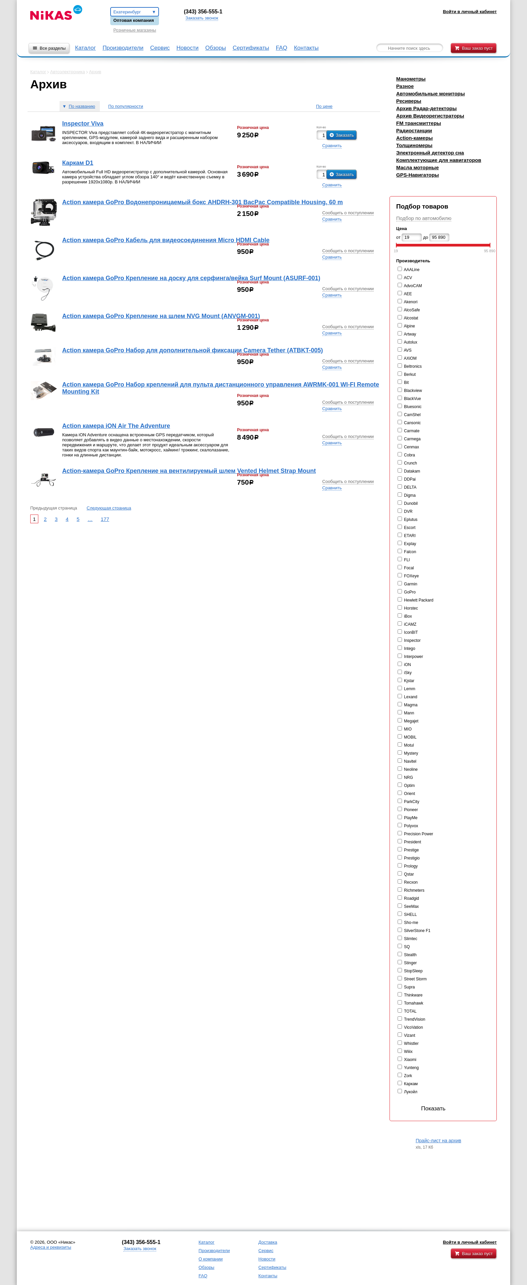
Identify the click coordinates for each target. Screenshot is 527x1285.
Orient (409, 793)
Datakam (412, 471)
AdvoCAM (413, 285)
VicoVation (413, 1027)
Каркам (411, 1083)
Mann (409, 713)
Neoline (411, 769)
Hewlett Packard (418, 600)
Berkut (410, 374)
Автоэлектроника (67, 71)
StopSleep (413, 971)
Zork (408, 1075)
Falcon (410, 551)
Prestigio (412, 858)
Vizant (409, 1035)
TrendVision (414, 1019)
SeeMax (411, 906)
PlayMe (410, 817)
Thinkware (413, 995)
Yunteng (411, 1067)
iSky (408, 672)
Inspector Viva (83, 123)
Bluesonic (412, 406)
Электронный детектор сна (430, 153)
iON (407, 664)
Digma (410, 495)
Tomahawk (413, 1003)
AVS (407, 350)
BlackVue (412, 398)
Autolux (410, 342)
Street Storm (415, 979)
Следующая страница (109, 508)
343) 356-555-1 (204, 11)
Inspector (412, 640)
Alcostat (411, 318)
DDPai (410, 479)
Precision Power (418, 834)
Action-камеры (414, 138)
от (398, 237)
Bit (406, 382)
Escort (409, 527)
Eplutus (410, 519)
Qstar (409, 874)
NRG (408, 777)
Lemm (409, 688)
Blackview (413, 390)
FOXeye (411, 576)
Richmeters (414, 890)
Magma (410, 705)
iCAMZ (410, 624)
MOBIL (410, 737)
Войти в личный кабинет (470, 1242)
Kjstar (409, 680)
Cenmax (411, 447)
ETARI (409, 535)
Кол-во (321, 127)
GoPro (410, 592)
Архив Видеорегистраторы (430, 116)
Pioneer (411, 809)
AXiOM (410, 358)
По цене (324, 106)
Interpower (413, 656)
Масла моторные (417, 167)
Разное (405, 86)
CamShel (412, 414)
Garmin (410, 584)
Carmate (411, 431)
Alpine (409, 326)
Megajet (411, 721)
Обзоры (215, 48)
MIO (408, 729)
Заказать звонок (202, 17)
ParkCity (411, 801)
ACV (408, 277)
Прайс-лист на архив (438, 1140)
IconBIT (411, 632)
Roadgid (411, 898)
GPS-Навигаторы (417, 175)
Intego (409, 648)
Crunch (410, 463)
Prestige (411, 850)
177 (105, 519)
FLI (407, 560)
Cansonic (412, 422)
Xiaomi (410, 1059)
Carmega (412, 439)
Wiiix (408, 1051)
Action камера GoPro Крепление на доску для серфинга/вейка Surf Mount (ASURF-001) (191, 278)
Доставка (267, 1242)
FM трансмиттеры (418, 123)
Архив (95, 71)
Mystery (411, 753)
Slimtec (410, 938)
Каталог (85, 48)
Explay (410, 543)
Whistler (411, 1043)
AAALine (411, 269)
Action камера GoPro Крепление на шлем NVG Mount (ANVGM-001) (161, 316)
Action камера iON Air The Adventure (116, 426)
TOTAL (410, 1011)
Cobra (409, 455)
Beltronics (413, 366)
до (425, 237)
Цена (401, 228)
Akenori (410, 302)
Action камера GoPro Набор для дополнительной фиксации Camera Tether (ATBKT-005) (192, 350)
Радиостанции (414, 130)
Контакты (306, 48)
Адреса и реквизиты (50, 1247)
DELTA (410, 487)
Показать (422, 1108)
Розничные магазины (134, 30)
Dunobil (411, 503)
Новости (187, 48)
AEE (408, 294)
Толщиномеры (414, 145)
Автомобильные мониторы (430, 93)
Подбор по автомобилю (423, 218)
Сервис (160, 48)
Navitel (410, 761)
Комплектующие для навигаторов (438, 160)
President (412, 842)
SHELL (410, 914)
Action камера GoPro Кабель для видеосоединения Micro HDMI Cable (166, 240)
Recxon (411, 882)
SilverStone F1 (417, 930)
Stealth (410, 954)
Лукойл (410, 1092)
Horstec (411, 608)
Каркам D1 (77, 163)
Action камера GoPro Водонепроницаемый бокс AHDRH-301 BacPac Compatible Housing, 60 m (202, 202)
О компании (211, 1258)
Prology (411, 866)
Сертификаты (251, 48)
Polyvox (411, 826)
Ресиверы (408, 101)
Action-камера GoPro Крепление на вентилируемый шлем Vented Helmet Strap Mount (189, 471)
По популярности (125, 106)
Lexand (410, 697)
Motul (409, 745)
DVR (408, 511)
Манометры (411, 79)
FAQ (281, 48)
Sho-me (411, 922)
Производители (123, 48)
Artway (410, 334)
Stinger (410, 963)
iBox (408, 616)
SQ (407, 946)
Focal (409, 568)
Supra (409, 987)
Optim (409, 785)
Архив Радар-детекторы (426, 108)
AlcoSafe (412, 310)
